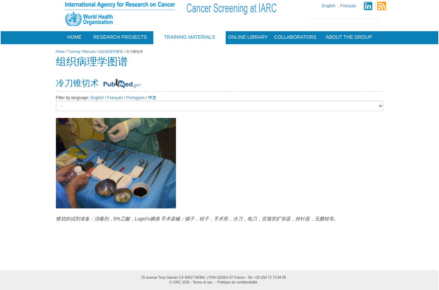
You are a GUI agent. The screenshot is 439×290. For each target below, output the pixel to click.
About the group (349, 37)
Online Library (248, 37)
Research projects (120, 37)
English (328, 5)
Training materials (189, 37)
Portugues (135, 97)
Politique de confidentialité (237, 282)
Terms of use (202, 282)
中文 (152, 97)
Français (348, 5)
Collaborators (295, 37)
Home (74, 37)
